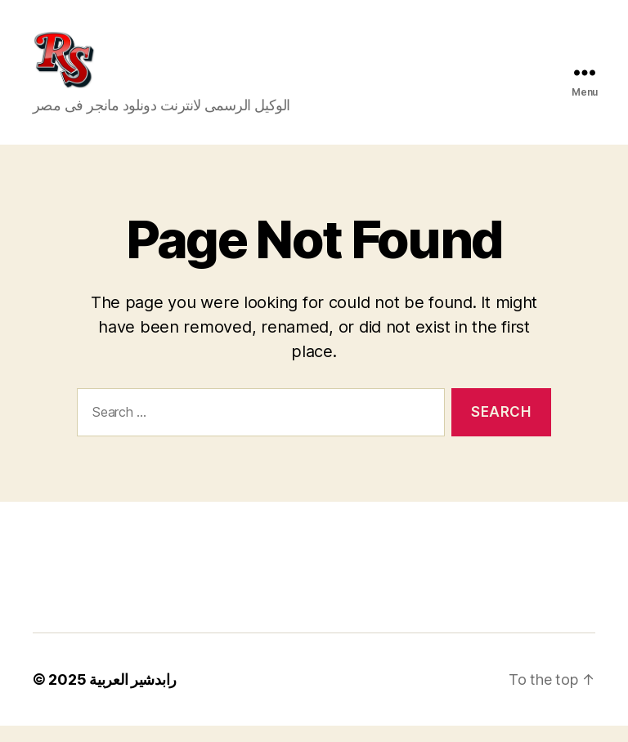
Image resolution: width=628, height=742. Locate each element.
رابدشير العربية (133, 695)
